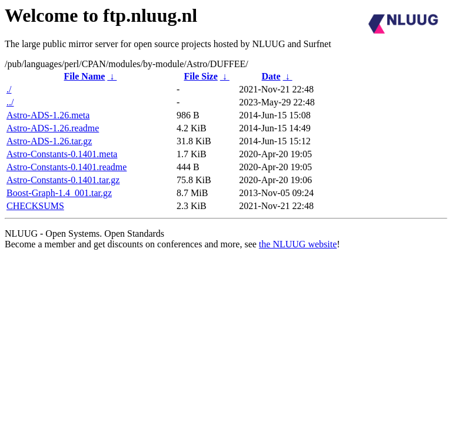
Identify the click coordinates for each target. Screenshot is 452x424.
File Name (84, 76)
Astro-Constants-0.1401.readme (66, 167)
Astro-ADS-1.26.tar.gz (49, 141)
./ (8, 89)
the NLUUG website (298, 244)
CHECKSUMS (35, 206)
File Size (200, 76)
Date (271, 76)
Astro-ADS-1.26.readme (52, 128)
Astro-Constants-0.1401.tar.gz (62, 180)
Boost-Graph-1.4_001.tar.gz (59, 193)
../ (10, 102)
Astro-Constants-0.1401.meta (61, 154)
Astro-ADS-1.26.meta (47, 115)
